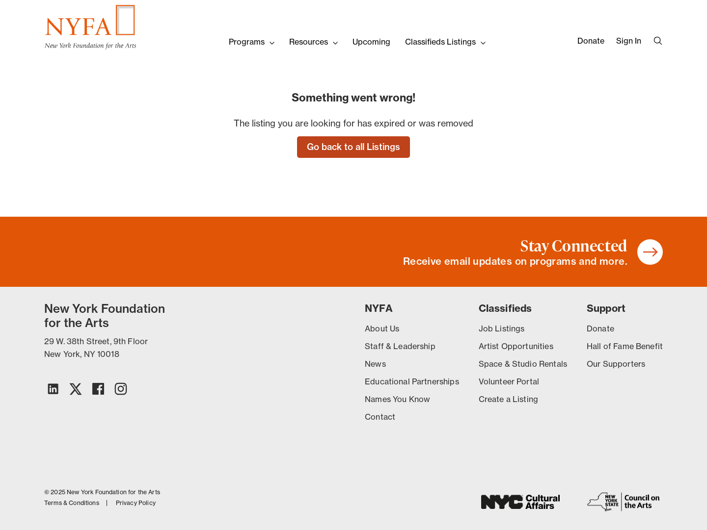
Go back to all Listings (353, 146)
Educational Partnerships (412, 381)
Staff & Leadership (400, 346)
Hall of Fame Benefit (625, 346)
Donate (590, 41)
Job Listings (502, 328)
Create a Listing (508, 399)
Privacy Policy (136, 503)
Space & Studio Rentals (523, 364)
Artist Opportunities (516, 346)
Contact (380, 417)
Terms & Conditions (71, 503)
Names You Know (397, 399)
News (375, 364)
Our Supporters (616, 364)
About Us (382, 328)
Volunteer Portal (509, 381)
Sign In (628, 41)
